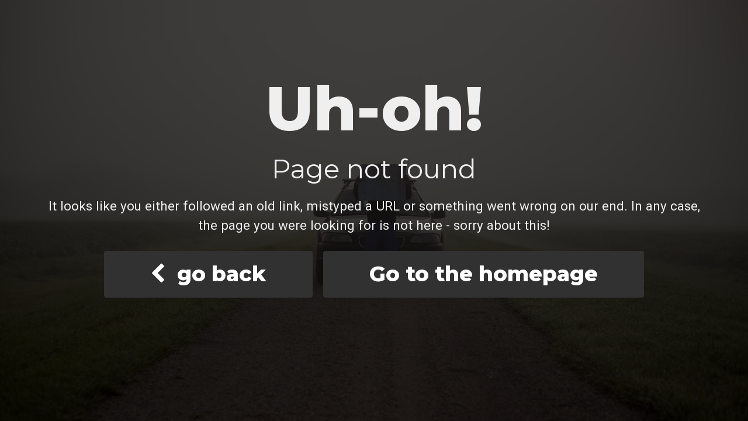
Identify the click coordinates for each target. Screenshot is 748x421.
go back (208, 274)
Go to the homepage (483, 274)
